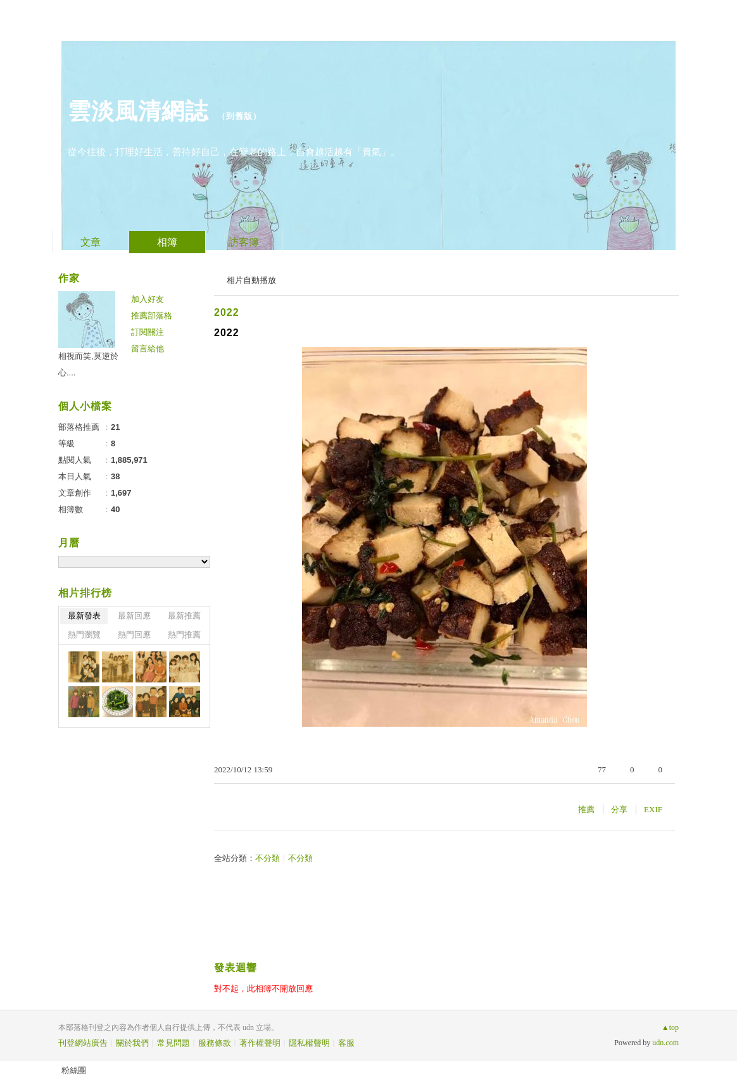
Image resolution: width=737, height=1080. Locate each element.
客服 (346, 1043)
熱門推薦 (184, 634)
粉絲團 (73, 1070)
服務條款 (214, 1043)
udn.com (665, 1042)
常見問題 (173, 1043)
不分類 (267, 858)
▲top (670, 1027)
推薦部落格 (151, 315)
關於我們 (132, 1043)
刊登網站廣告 (83, 1043)
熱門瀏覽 (84, 634)
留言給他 (147, 348)
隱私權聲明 (309, 1043)
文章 (90, 242)
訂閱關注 (147, 332)
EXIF (653, 809)
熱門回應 (134, 634)
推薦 (586, 809)
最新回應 (134, 615)
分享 (619, 809)
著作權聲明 (259, 1043)
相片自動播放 (251, 280)
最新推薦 (184, 615)
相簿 (167, 242)
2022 (226, 312)
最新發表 (84, 615)
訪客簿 (244, 242)
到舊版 (239, 116)
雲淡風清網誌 (138, 111)
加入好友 (147, 299)
